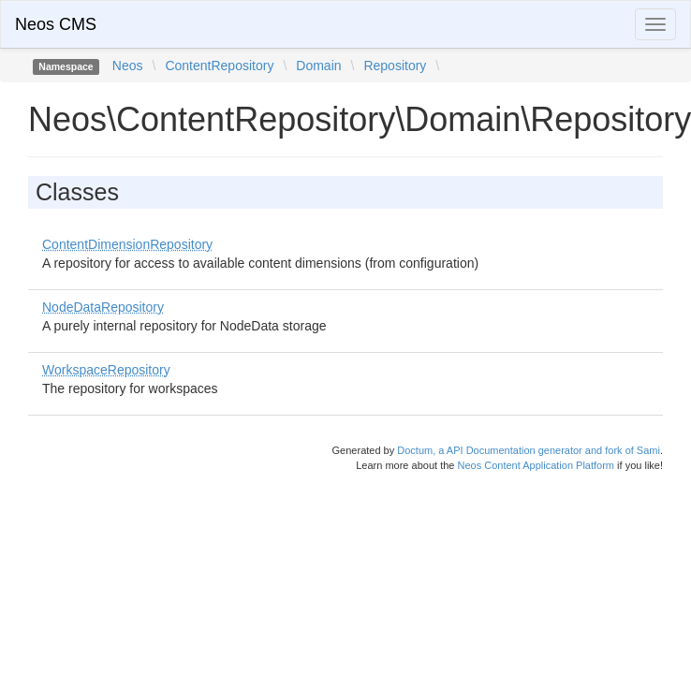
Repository (394, 65)
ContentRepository (219, 65)
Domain (318, 65)
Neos (127, 65)
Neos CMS (55, 24)
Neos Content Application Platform (535, 465)
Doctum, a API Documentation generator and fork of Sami (528, 450)
